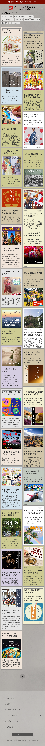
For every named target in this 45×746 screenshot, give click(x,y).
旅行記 (4, 16)
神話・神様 (19, 20)
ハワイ (10, 16)
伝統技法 (4, 23)
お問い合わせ (22, 734)
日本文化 (30, 16)
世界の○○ (22, 16)
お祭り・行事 (35, 20)
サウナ (27, 20)
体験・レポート (14, 23)
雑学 (15, 16)
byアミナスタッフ (8, 20)
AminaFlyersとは (11, 698)
